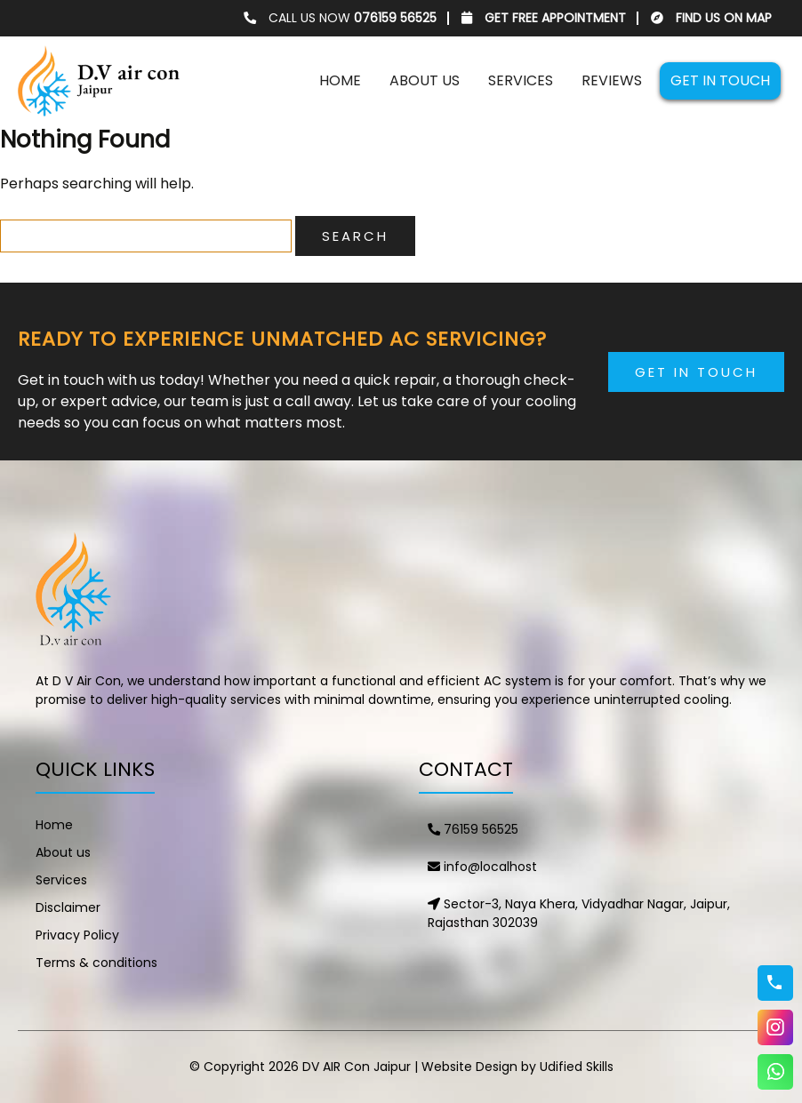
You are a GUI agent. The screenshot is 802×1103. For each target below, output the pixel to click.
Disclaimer (68, 907)
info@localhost (482, 866)
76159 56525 (473, 829)
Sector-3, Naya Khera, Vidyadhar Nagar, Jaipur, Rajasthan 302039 (579, 913)
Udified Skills (577, 1066)
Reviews (611, 80)
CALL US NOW (340, 18)
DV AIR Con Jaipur (356, 1066)
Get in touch (720, 80)
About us (424, 80)
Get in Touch (696, 372)
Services (520, 80)
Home (340, 80)
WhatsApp (775, 1072)
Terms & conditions (96, 962)
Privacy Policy (77, 935)
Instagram (775, 1027)
